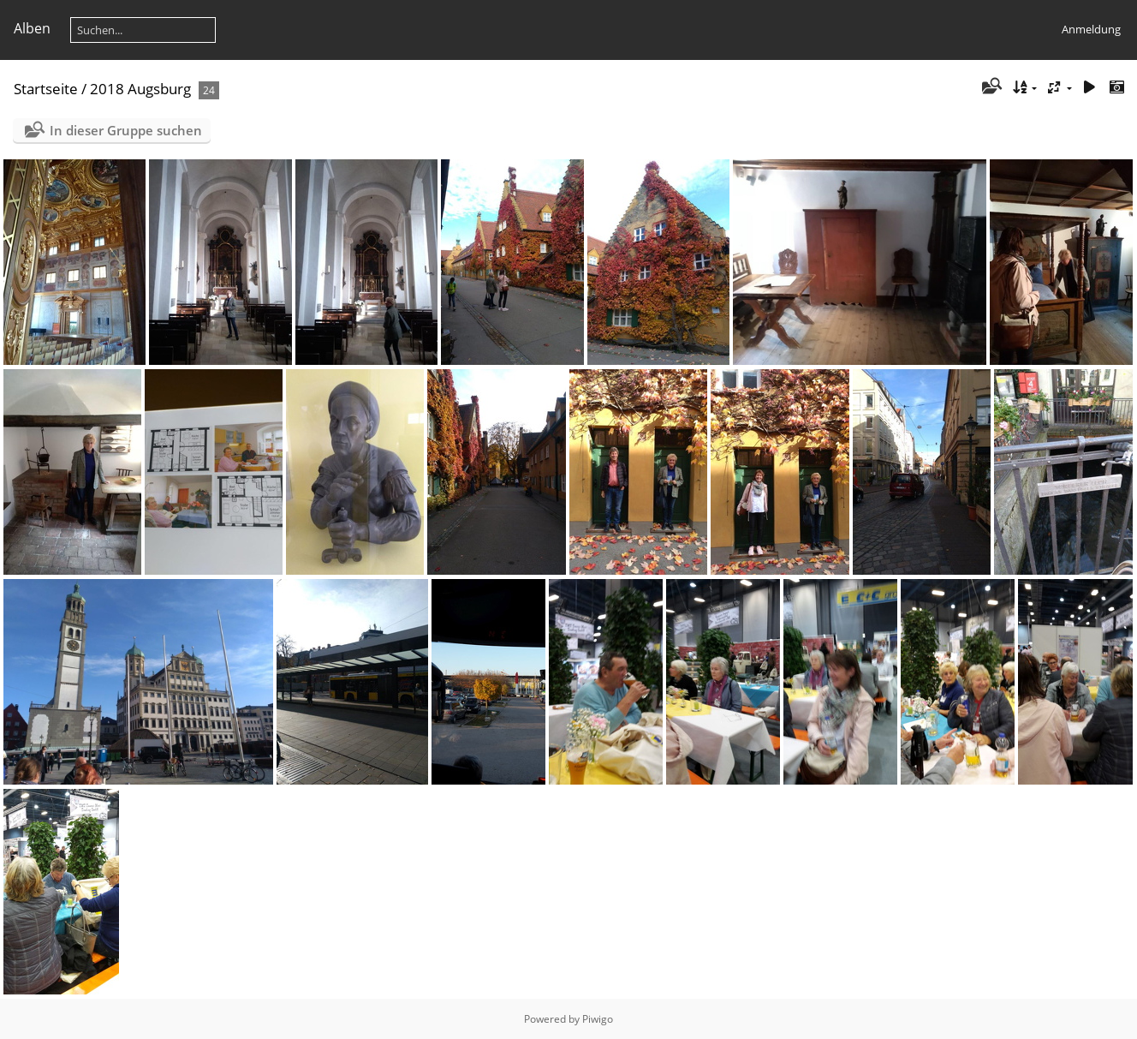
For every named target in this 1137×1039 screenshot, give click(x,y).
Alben (32, 28)
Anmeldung (1091, 29)
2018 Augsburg (140, 89)
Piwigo (597, 1019)
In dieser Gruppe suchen (126, 130)
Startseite (46, 89)
